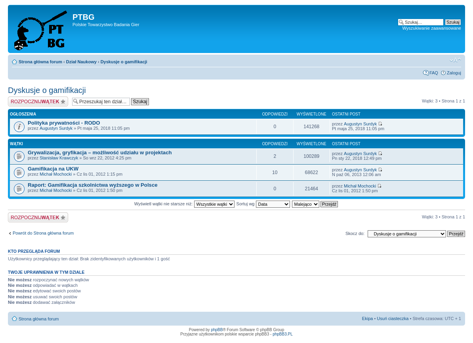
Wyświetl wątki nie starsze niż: (184, 203)
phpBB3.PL (283, 334)
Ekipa (367, 318)
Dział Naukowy (81, 61)
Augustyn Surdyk (56, 128)
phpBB (217, 330)
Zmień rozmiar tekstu (455, 60)
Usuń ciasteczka (392, 318)
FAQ (433, 72)
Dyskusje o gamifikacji (124, 61)
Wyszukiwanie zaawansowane (431, 28)
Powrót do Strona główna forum (43, 233)
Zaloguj (454, 72)
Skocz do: (354, 233)
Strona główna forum (40, 61)
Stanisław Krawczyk (59, 157)
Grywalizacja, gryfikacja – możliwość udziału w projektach (100, 152)
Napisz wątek (38, 101)
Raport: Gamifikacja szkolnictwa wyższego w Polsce (93, 185)
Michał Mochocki (56, 174)
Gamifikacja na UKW (53, 169)
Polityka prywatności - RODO (64, 123)
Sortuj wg (263, 203)
